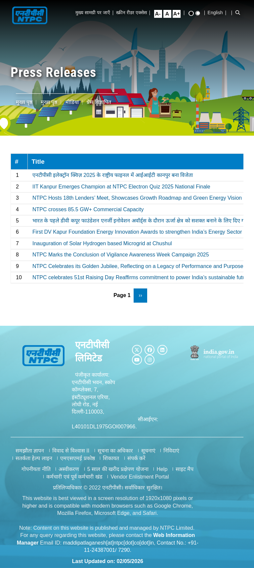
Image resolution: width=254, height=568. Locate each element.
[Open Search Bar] (240, 12)
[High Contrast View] (193, 13)
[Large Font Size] (179, 14)
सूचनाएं (148, 450)
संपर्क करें (136, 458)
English (217, 12)
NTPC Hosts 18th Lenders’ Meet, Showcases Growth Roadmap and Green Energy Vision (137, 198)
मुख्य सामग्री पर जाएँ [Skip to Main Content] (94, 12)
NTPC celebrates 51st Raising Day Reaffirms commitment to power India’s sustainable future (141, 277)
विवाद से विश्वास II (70, 450)
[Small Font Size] (160, 14)
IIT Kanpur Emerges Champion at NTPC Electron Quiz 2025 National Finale (121, 186)
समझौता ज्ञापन (30, 450)
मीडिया (72, 102)
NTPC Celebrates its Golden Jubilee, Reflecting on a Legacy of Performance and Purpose (137, 266)
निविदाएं (171, 450)
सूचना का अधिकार (115, 450)
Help (161, 469)
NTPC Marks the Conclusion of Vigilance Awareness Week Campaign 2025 (120, 254)
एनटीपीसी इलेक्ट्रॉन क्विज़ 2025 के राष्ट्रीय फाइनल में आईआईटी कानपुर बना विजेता (112, 175)
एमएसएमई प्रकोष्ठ (77, 458)
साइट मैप (184, 469)
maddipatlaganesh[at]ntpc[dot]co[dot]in (108, 543)
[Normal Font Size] (169, 14)
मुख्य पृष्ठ (24, 102)
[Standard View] (199, 13)
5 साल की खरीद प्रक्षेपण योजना (117, 469)
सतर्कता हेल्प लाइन (34, 458)
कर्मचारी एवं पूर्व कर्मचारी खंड (74, 477)
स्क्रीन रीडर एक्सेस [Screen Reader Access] (133, 12)
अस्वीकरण (69, 469)
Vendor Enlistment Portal (139, 477)
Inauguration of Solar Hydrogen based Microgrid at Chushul (102, 243)
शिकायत (111, 458)
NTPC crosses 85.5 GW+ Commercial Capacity (88, 209)
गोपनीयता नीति (35, 469)
